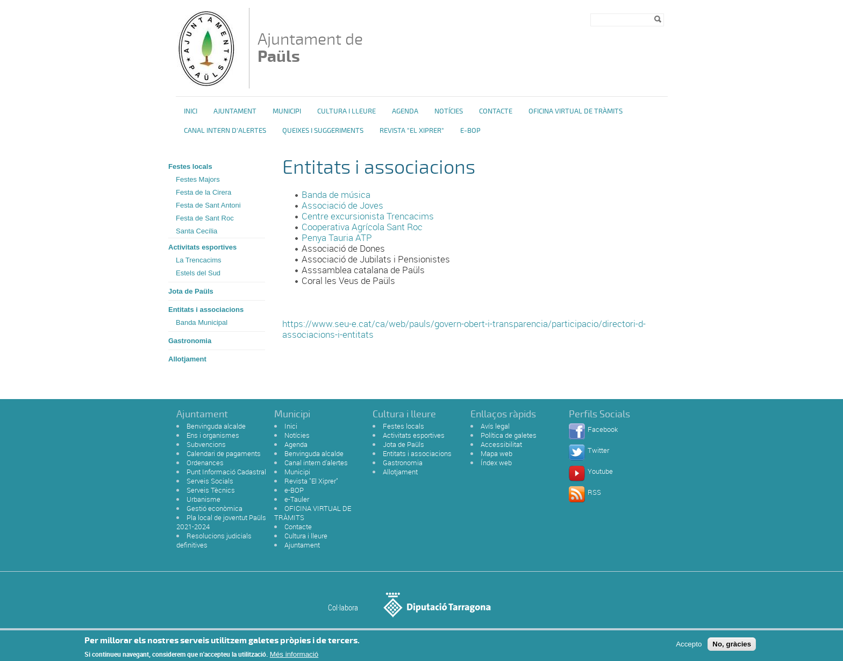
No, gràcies (731, 647)
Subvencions (206, 444)
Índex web (496, 462)
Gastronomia (189, 341)
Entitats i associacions (206, 309)
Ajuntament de (310, 48)
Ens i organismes (213, 435)
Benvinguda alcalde (216, 426)
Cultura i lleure (305, 536)
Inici (190, 111)
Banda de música (337, 194)
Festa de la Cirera (203, 192)
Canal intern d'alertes (225, 130)
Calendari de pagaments (224, 453)
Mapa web (496, 453)
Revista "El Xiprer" (412, 130)
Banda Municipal (201, 322)
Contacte (495, 111)
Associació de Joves (343, 205)
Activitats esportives (202, 247)
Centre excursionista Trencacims (368, 216)
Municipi (287, 111)
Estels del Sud (198, 273)
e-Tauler (296, 499)
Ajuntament (234, 111)
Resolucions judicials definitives (214, 540)
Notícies (448, 111)
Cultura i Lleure (346, 111)
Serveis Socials (210, 481)
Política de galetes (509, 435)
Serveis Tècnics (211, 490)
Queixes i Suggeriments (322, 130)
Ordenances (205, 462)
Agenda (405, 111)
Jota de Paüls (190, 291)
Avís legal (495, 426)
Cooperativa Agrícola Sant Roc (362, 227)
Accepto (689, 647)
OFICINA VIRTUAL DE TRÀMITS (575, 111)
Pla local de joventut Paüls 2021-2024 (221, 522)
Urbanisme (203, 499)
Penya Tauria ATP (337, 237)
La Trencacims (199, 260)
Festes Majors (198, 179)
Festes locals (190, 166)
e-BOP (470, 130)
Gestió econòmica (214, 508)
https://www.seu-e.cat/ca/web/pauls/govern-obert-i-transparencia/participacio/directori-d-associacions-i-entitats (464, 328)
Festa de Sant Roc (205, 218)
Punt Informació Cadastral (226, 472)
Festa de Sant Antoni (208, 205)
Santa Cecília (196, 231)
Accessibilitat (501, 444)
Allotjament (187, 359)
